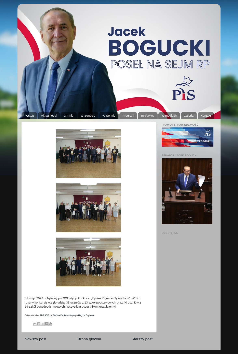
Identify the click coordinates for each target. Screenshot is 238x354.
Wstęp (29, 115)
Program (128, 115)
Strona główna (89, 339)
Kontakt (206, 115)
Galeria (189, 115)
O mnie (68, 115)
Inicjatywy (147, 115)
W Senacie (88, 115)
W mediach (169, 115)
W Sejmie (108, 115)
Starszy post (142, 339)
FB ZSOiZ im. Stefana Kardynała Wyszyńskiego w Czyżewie (67, 315)
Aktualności (49, 115)
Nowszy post (35, 339)
